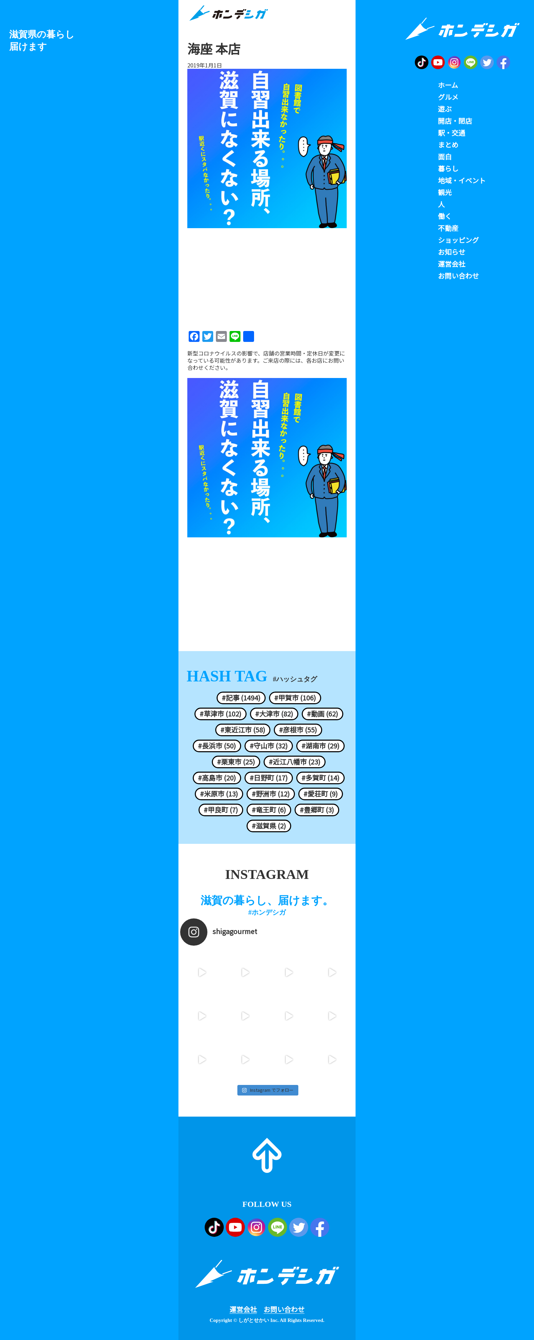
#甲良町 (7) (221, 809)
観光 (445, 192)
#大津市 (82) (274, 713)
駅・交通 (451, 132)
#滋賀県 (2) (269, 825)
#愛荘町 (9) (320, 793)
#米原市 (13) (219, 793)
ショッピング (458, 240)
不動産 (448, 228)
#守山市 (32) (269, 745)
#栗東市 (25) (236, 761)
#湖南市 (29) (320, 745)
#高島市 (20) (217, 777)
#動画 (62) (322, 713)
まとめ (448, 144)
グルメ (448, 97)
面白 (445, 156)
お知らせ (451, 252)
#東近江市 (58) (242, 729)
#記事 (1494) (241, 697)
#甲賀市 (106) (295, 697)
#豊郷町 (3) (317, 809)
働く (445, 216)
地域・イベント (462, 180)
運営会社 (243, 1309)
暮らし (448, 168)
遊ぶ (445, 109)
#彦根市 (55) (298, 729)
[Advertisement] (267, 277)
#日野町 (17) (269, 777)
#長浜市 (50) (217, 745)
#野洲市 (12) (271, 793)
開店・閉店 (455, 120)
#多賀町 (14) (320, 777)
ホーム (448, 85)
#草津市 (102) (220, 713)
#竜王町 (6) (269, 809)
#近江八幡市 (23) (294, 761)
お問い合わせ (284, 1309)
